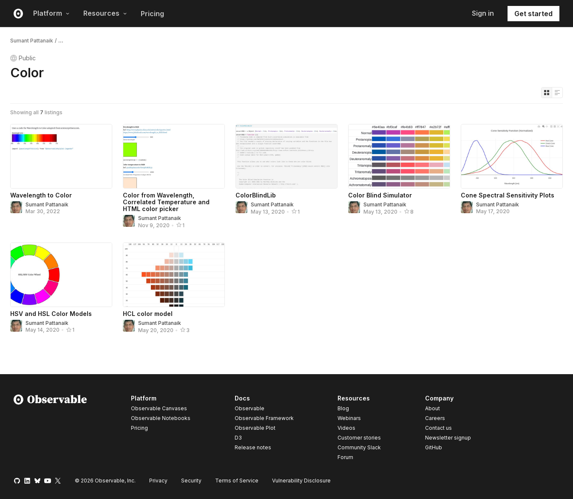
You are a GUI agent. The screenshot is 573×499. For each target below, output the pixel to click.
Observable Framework (264, 418)
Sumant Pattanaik (31, 40)
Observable (249, 408)
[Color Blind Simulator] (399, 156)
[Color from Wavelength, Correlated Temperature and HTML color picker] (174, 156)
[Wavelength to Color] (61, 156)
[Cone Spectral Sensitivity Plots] (512, 156)
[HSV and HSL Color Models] (61, 274)
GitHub (433, 447)
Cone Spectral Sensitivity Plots (507, 195)
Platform (51, 13)
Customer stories (359, 437)
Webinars (349, 418)
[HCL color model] (174, 274)
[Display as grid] (547, 92)
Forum (345, 457)
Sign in (483, 13)
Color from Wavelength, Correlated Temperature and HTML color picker (166, 202)
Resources (105, 13)
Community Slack (359, 447)
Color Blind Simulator (380, 195)
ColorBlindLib (255, 195)
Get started (533, 13)
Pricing (152, 13)
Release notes (253, 447)
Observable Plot (255, 428)
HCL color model (148, 313)
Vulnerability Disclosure (301, 480)
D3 (238, 437)
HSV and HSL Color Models (51, 313)
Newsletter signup (448, 438)
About (432, 408)
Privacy (158, 480)
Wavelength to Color (41, 195)
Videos (346, 428)
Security (191, 480)
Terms (236, 480)
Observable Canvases (159, 408)
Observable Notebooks (160, 418)
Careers (435, 418)
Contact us (438, 428)
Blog (343, 408)
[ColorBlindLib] (286, 156)
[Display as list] (557, 92)
